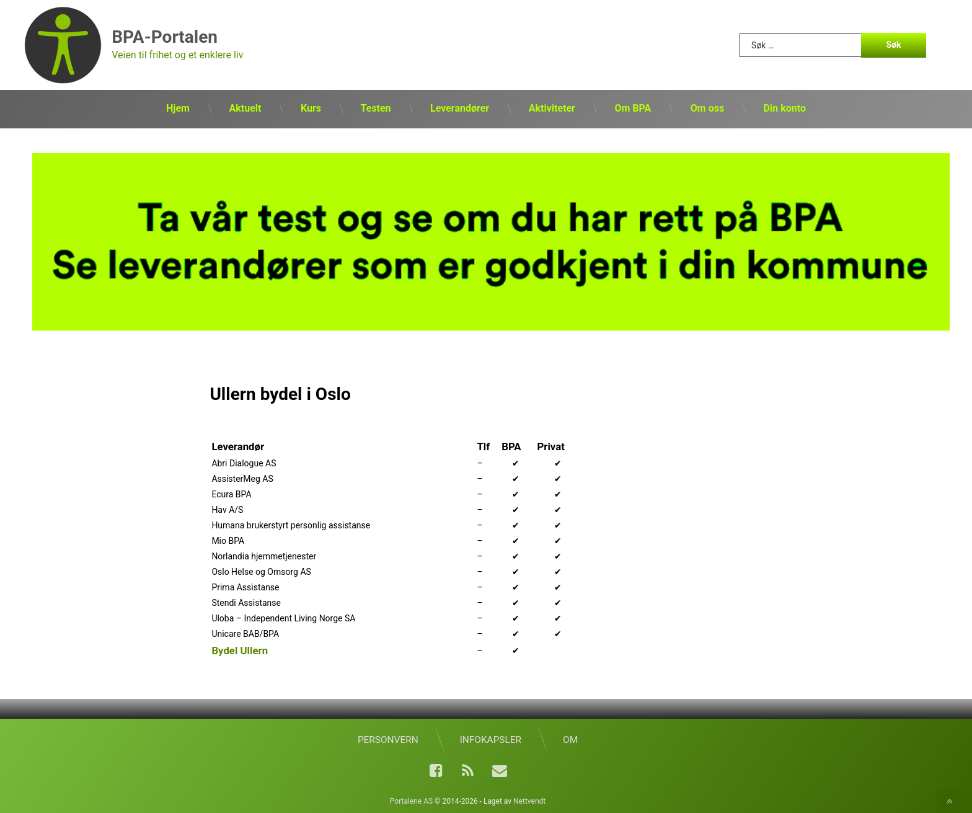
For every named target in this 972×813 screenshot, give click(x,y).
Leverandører (459, 108)
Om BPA (632, 108)
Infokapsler (490, 737)
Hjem (178, 108)
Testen (375, 108)
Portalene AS (411, 798)
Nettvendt (529, 798)
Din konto (785, 108)
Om (570, 737)
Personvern (388, 737)
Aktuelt (245, 108)
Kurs (311, 108)
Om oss (707, 108)
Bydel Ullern (239, 648)
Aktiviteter (552, 108)
